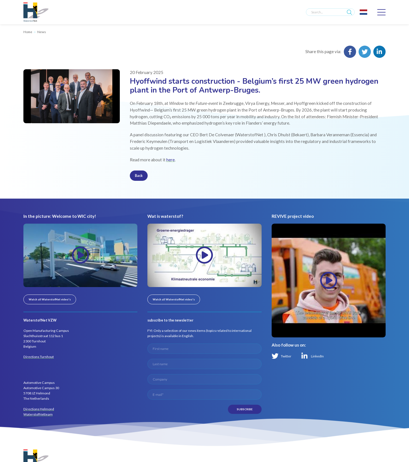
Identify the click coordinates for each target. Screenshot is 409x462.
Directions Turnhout (38, 357)
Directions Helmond (38, 409)
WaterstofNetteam (38, 414)
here (170, 159)
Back (139, 176)
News (41, 32)
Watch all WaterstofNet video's (50, 299)
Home (27, 32)
